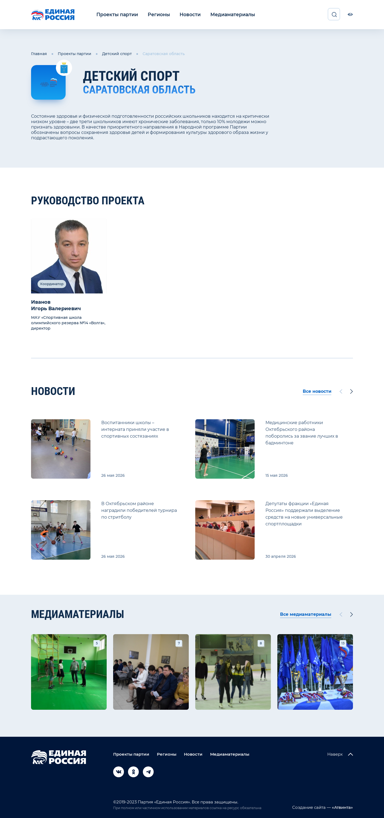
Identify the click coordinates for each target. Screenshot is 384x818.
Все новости (317, 390)
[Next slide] (351, 390)
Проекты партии (115, 14)
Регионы (154, 14)
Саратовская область (164, 53)
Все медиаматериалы (305, 613)
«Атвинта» (342, 806)
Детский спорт (117, 53)
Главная (39, 53)
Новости (183, 14)
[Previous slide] (340, 390)
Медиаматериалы (223, 14)
